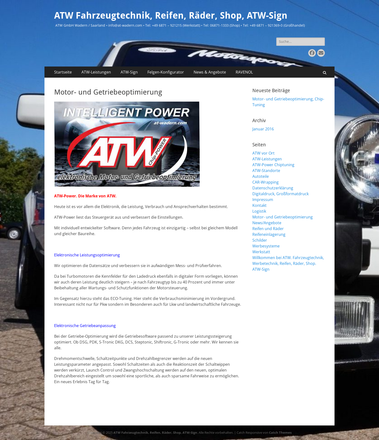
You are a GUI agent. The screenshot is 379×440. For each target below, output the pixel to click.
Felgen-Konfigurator (165, 72)
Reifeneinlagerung (268, 234)
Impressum (262, 199)
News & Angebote (210, 72)
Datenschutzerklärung (272, 188)
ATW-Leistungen (96, 72)
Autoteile (260, 176)
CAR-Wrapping (265, 182)
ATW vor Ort (263, 153)
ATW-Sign (129, 72)
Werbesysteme (266, 246)
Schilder (259, 240)
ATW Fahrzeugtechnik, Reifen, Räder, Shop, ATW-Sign (170, 15)
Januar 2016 (263, 129)
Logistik (259, 211)
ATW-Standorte (266, 170)
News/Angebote (266, 222)
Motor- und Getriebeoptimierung (282, 217)
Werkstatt (261, 251)
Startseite (63, 72)
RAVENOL (244, 72)
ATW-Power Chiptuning (273, 164)
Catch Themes (280, 432)
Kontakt (259, 205)
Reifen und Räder (268, 228)
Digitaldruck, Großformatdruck (280, 193)
